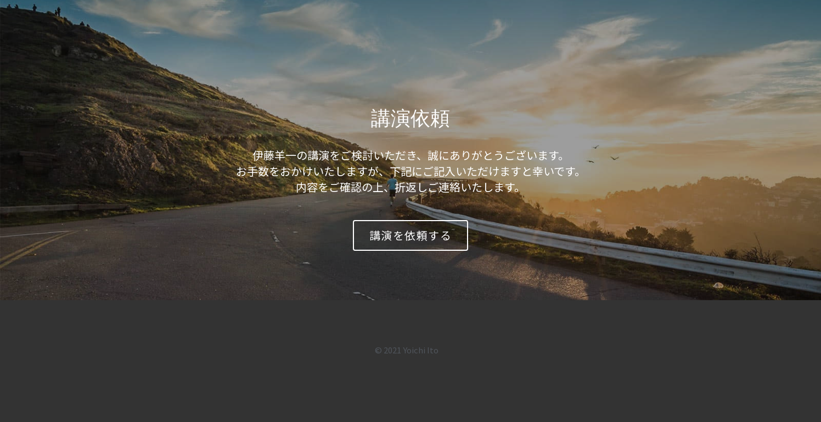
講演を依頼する (410, 235)
